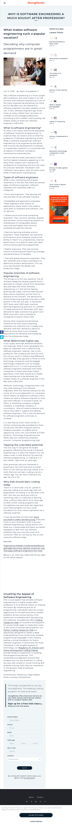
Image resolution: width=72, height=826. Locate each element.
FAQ (53, 802)
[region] (36, 815)
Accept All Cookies (36, 815)
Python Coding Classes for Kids (18, 630)
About (31, 793)
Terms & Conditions (40, 802)
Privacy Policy (23, 802)
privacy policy (29, 774)
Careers (40, 793)
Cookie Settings (36, 821)
